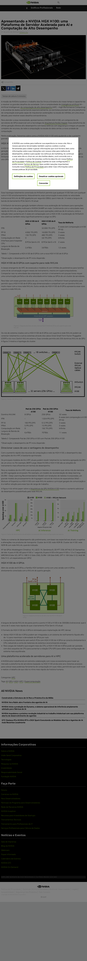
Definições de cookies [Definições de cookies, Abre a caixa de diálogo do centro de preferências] (23, 176)
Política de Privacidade (34, 167)
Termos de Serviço (31, 164)
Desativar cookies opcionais (51, 176)
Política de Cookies (33, 161)
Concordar (43, 183)
